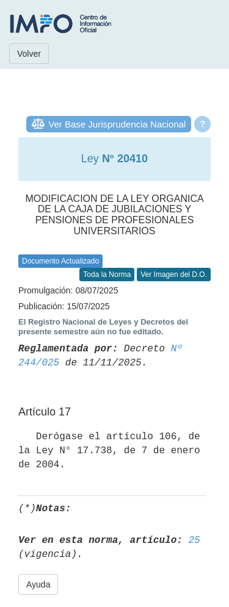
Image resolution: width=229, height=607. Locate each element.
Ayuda (38, 584)
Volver (29, 54)
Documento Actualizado (60, 261)
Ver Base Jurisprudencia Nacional (117, 124)
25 (194, 540)
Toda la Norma (107, 274)
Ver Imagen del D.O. (173, 274)
